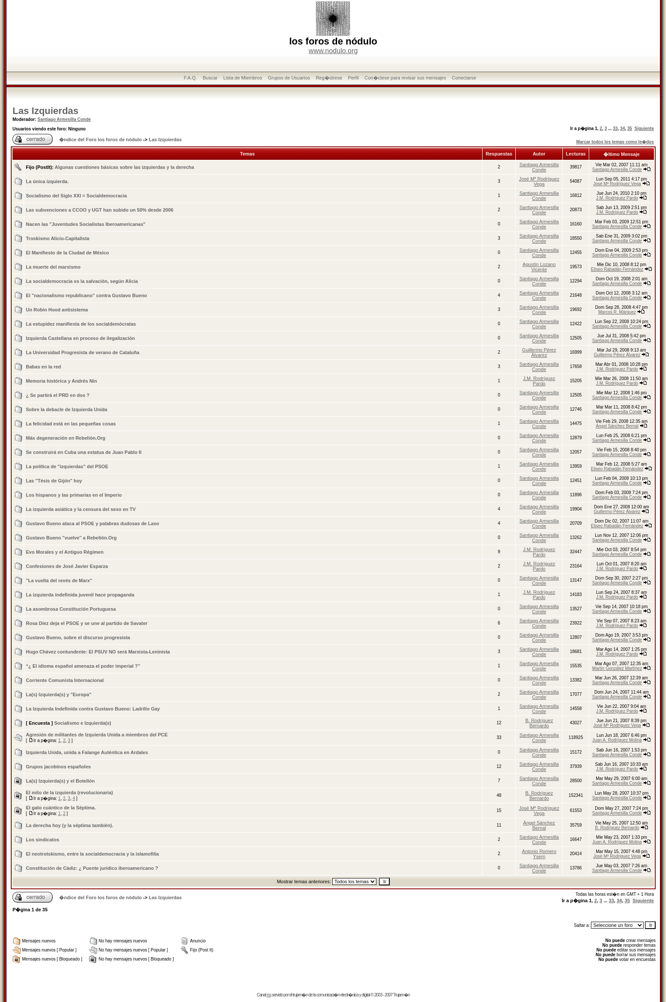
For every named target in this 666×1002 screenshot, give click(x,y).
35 (629, 128)
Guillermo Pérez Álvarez (539, 352)
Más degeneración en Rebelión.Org (65, 438)
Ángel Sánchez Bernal (617, 426)
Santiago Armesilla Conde (64, 119)
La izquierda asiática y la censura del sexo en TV (81, 509)
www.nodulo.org (333, 50)
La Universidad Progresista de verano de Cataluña (82, 352)
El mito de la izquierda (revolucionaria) (69, 792)
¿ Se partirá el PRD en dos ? (57, 395)
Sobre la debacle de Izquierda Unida (66, 409)
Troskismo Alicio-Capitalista (57, 238)
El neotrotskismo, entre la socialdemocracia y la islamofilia (92, 853)
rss (269, 994)
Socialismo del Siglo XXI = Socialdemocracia (76, 195)
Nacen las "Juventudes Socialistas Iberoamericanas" (85, 224)
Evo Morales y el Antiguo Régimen (65, 552)
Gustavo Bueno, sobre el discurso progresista (78, 637)
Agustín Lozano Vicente (539, 267)
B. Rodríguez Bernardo (539, 723)
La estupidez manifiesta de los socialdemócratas (81, 324)
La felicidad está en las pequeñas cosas (71, 423)
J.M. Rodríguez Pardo (617, 198)
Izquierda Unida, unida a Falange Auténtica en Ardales (87, 752)
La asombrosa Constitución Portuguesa (71, 609)
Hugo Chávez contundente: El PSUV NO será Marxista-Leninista (98, 651)
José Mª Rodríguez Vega (539, 181)
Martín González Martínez (617, 668)
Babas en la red (43, 366)
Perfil (353, 77)
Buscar (210, 77)
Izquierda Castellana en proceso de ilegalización (80, 338)
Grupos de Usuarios (289, 77)
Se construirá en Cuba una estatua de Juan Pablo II (84, 452)
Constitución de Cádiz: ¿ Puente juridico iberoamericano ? (92, 868)
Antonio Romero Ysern (539, 854)
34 (622, 128)
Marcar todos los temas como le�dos (615, 142)
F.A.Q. (190, 77)
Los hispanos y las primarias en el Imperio (74, 495)
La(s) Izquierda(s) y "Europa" (59, 694)
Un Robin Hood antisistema (57, 309)
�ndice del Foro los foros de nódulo (100, 139)
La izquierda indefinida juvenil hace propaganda (80, 594)
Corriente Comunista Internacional (65, 680)
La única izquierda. (47, 181)
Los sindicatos (42, 839)
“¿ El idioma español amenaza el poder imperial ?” (83, 666)
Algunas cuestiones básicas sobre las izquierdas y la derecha (124, 167)
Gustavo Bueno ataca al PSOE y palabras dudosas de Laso (92, 523)
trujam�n (300, 994)
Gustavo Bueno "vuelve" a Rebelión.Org (71, 537)
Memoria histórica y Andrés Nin (61, 381)
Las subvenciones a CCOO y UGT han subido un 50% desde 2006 (100, 209)
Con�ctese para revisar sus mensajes (405, 77)
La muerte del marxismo (53, 267)
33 (615, 128)
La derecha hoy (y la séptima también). (69, 825)
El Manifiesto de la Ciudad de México (67, 252)
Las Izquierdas (46, 110)
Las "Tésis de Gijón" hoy (54, 480)
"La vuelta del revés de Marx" (59, 580)
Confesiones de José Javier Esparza (67, 566)
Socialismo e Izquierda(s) (82, 723)
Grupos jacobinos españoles (58, 766)
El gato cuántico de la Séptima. (61, 807)
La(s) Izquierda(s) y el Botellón (60, 780)
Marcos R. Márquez (617, 312)
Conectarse (464, 77)
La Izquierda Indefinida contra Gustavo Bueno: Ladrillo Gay (93, 708)
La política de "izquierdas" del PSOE (67, 466)
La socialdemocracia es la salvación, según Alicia (82, 281)
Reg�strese (329, 77)
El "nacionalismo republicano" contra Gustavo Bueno (86, 295)
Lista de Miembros (242, 77)
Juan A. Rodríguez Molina (617, 740)
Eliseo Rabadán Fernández (617, 269)
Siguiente (644, 128)
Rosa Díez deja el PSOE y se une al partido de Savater (87, 623)
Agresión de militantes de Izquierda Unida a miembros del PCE (96, 734)
